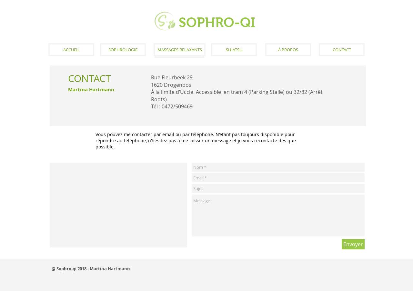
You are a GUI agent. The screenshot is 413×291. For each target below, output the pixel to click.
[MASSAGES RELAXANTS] (180, 49)
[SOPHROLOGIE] (123, 49)
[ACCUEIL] (71, 49)
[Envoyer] (353, 244)
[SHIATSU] (234, 49)
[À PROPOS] (288, 49)
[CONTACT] (342, 49)
